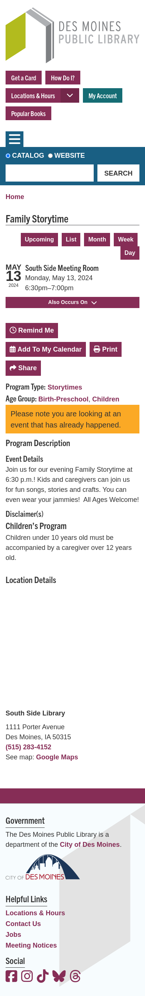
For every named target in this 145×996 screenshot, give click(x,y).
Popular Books (28, 113)
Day (130, 253)
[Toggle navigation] (14, 139)
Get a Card (23, 77)
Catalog (28, 155)
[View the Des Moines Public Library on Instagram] (27, 977)
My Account (102, 95)
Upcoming (39, 239)
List (71, 239)
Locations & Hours (33, 95)
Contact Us (23, 924)
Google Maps (57, 757)
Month (97, 239)
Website (69, 155)
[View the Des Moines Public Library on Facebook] (11, 977)
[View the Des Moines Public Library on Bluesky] (59, 977)
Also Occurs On (72, 302)
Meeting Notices (31, 945)
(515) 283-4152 (28, 747)
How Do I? (63, 77)
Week (125, 239)
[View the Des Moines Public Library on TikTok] (43, 977)
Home (15, 197)
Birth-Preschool (63, 399)
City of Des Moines (90, 844)
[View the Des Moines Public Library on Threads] (75, 977)
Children (105, 399)
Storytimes (65, 387)
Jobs (13, 934)
